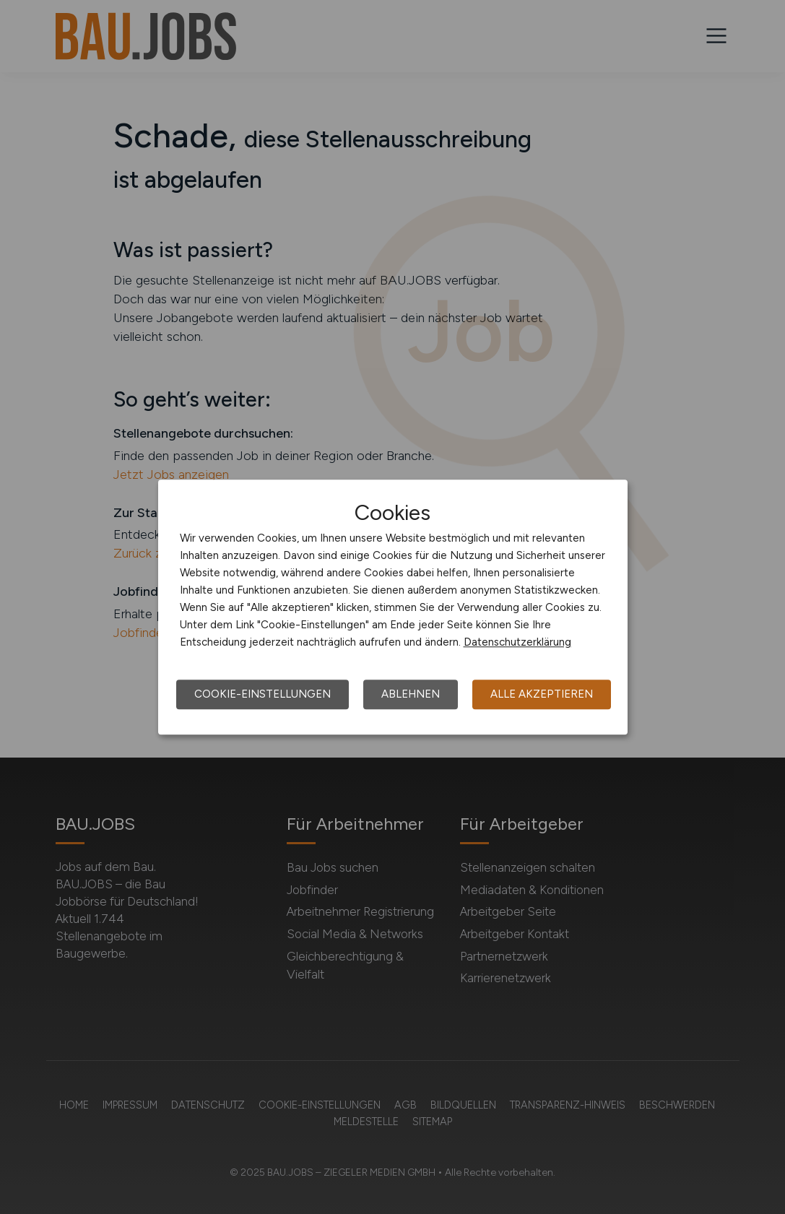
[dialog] (393, 607)
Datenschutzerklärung (517, 642)
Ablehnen (410, 694)
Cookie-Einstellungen (262, 694)
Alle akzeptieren (541, 694)
